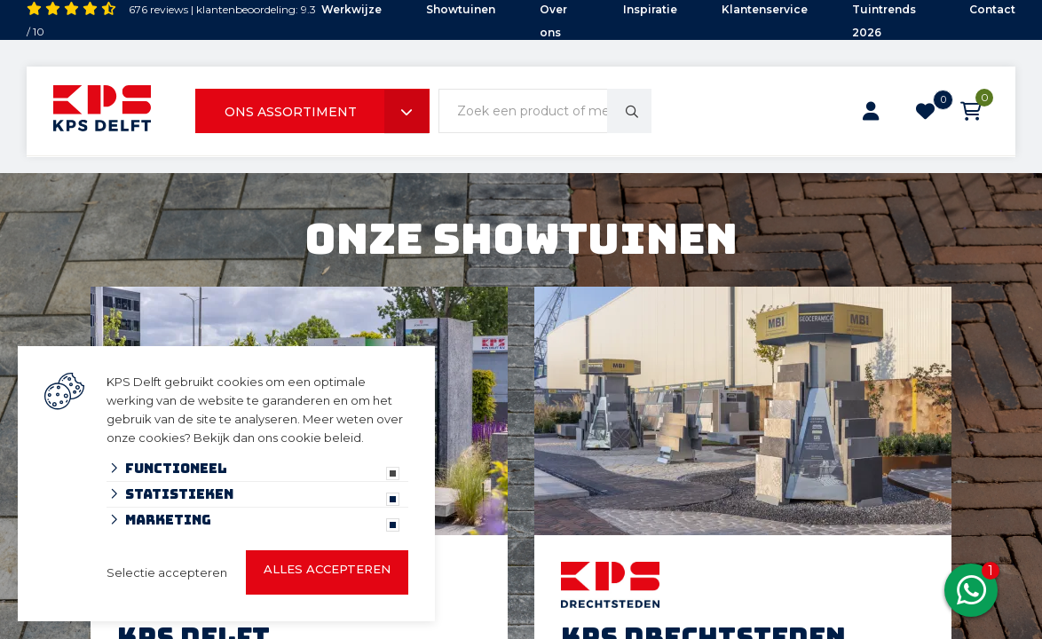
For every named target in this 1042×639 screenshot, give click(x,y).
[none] (629, 111)
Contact (992, 9)
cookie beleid (320, 437)
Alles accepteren (327, 569)
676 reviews (158, 9)
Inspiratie (650, 9)
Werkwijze (351, 9)
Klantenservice (765, 9)
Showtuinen (460, 9)
